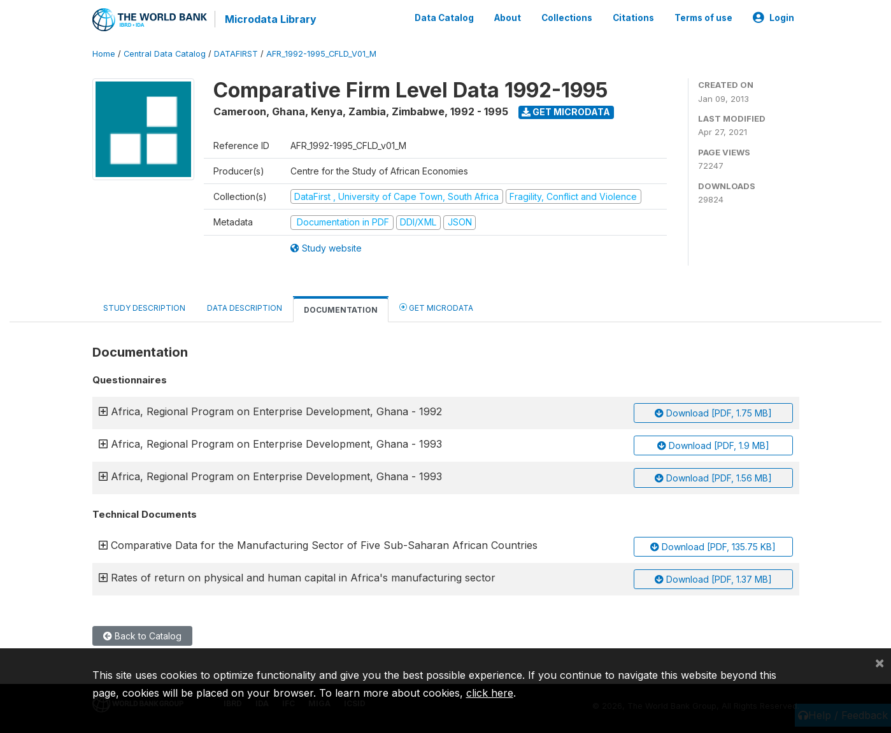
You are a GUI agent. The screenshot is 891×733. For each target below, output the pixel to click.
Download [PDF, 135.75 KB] (713, 546)
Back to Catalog (142, 635)
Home (103, 54)
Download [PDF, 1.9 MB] (713, 445)
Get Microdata (566, 111)
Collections (566, 18)
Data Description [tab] (244, 308)
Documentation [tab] (341, 310)
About (507, 18)
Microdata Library (271, 19)
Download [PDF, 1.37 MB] (713, 579)
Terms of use (703, 18)
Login (773, 18)
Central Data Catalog (165, 54)
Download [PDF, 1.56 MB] (713, 478)
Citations (633, 18)
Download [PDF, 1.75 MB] (713, 413)
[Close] (879, 662)
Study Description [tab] (144, 308)
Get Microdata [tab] (436, 307)
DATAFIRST (236, 54)
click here (489, 693)
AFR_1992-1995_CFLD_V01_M (321, 54)
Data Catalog (444, 18)
